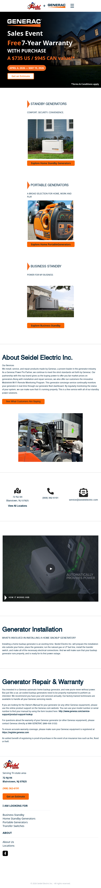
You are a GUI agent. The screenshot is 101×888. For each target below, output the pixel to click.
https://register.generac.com (15, 732)
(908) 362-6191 (50, 498)
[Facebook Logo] (5, 853)
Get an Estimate (21, 76)
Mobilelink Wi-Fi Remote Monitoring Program (23, 383)
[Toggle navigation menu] (72, 5)
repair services (45, 379)
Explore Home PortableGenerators (51, 244)
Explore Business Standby (45, 325)
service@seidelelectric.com (83, 500)
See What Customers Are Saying (23, 401)
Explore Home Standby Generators (51, 163)
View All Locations (17, 506)
